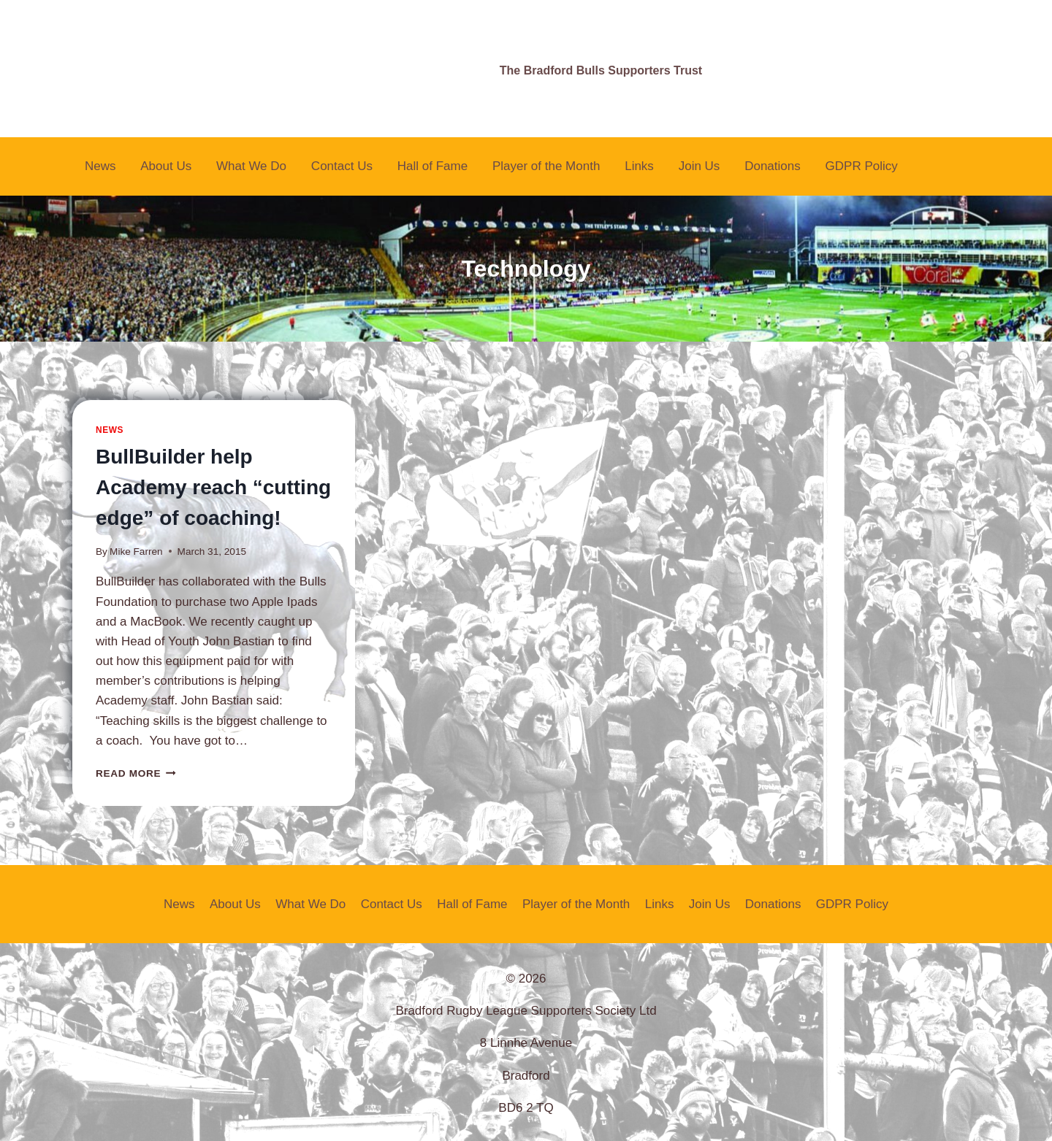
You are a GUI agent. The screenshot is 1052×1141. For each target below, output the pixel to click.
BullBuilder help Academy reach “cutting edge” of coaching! (213, 487)
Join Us (699, 166)
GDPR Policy (862, 166)
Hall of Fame (432, 166)
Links (639, 166)
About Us (165, 166)
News (100, 166)
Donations (772, 166)
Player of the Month (546, 166)
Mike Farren (136, 551)
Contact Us (342, 166)
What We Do (251, 166)
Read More (136, 773)
